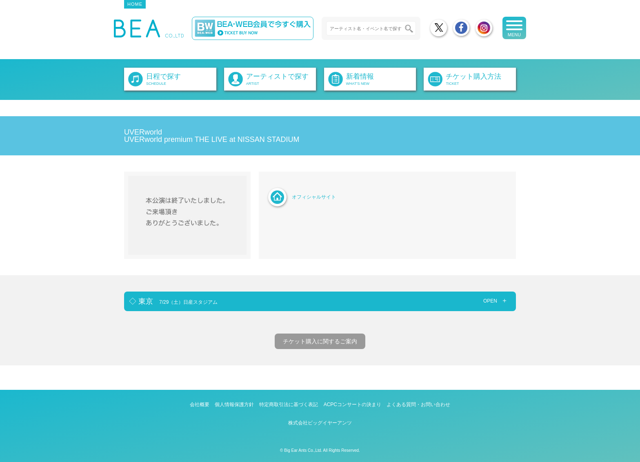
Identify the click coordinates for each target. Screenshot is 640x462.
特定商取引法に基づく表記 (288, 404)
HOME (134, 4)
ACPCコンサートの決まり (352, 404)
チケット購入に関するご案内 (320, 341)
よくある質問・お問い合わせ (418, 404)
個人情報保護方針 (234, 404)
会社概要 (199, 404)
